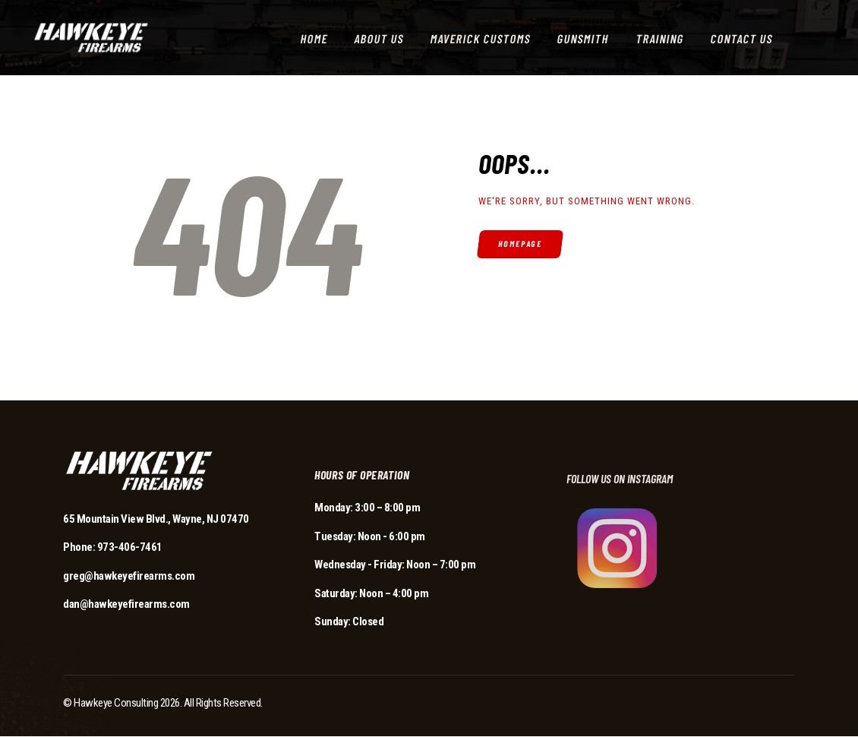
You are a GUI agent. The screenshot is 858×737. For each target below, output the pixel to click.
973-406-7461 (129, 547)
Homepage (520, 243)
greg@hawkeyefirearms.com (128, 576)
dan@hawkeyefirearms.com (126, 604)
